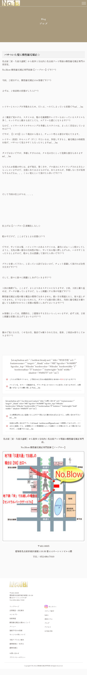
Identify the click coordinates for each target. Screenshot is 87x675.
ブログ (47, 623)
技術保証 (13, 618)
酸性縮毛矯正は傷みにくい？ (20, 622)
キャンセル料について (17, 634)
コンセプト (14, 614)
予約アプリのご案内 (17, 640)
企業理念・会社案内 (17, 610)
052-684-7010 (18, 600)
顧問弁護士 (14, 648)
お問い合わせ (14, 653)
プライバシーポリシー (17, 657)
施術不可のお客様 (16, 630)
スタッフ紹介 (49, 611)
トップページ (14, 606)
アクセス (48, 627)
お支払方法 (49, 631)
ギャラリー (50, 606)
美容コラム (49, 619)
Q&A (46, 615)
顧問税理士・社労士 (17, 644)
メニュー (13, 626)
